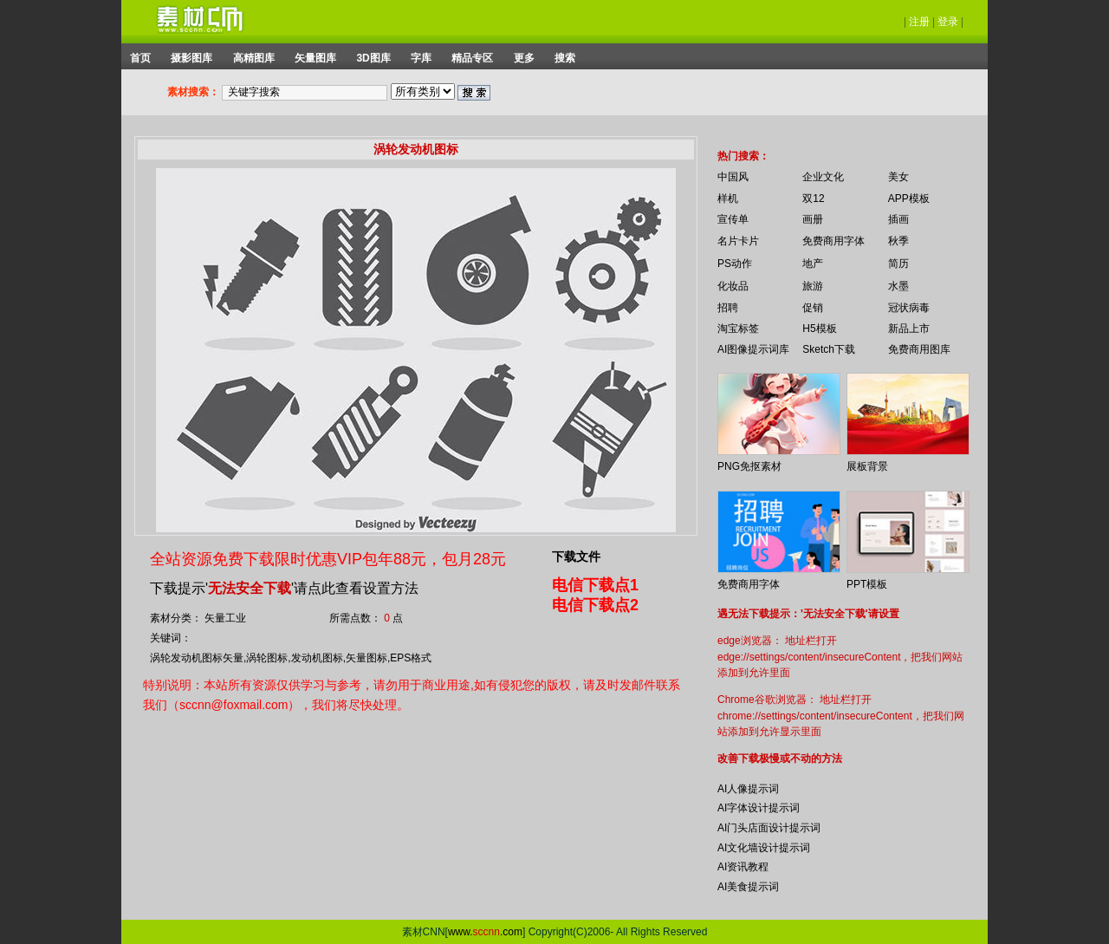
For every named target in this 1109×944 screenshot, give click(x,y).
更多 (524, 58)
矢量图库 (315, 58)
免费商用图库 (919, 349)
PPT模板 (866, 584)
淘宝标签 (738, 328)
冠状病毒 (909, 308)
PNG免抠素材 (749, 466)
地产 (812, 263)
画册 (812, 219)
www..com (485, 932)
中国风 (733, 177)
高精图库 (254, 58)
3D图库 (373, 58)
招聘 (727, 308)
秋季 (898, 241)
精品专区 (472, 58)
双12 (813, 198)
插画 (898, 219)
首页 (140, 58)
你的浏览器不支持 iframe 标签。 (702, 145)
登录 (947, 22)
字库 (421, 58)
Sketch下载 (828, 349)
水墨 (898, 286)
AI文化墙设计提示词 (763, 848)
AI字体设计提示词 (758, 808)
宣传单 (733, 219)
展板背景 (867, 466)
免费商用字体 (833, 241)
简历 (898, 263)
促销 (812, 308)
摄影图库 (191, 58)
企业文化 (823, 177)
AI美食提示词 (748, 887)
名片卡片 (738, 241)
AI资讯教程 (743, 867)
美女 (898, 177)
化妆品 (733, 286)
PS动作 (734, 263)
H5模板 (819, 328)
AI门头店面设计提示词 (768, 828)
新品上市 (909, 328)
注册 (919, 22)
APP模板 (909, 198)
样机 (727, 198)
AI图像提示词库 (753, 349)
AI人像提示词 (748, 789)
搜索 (564, 58)
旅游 (812, 286)
